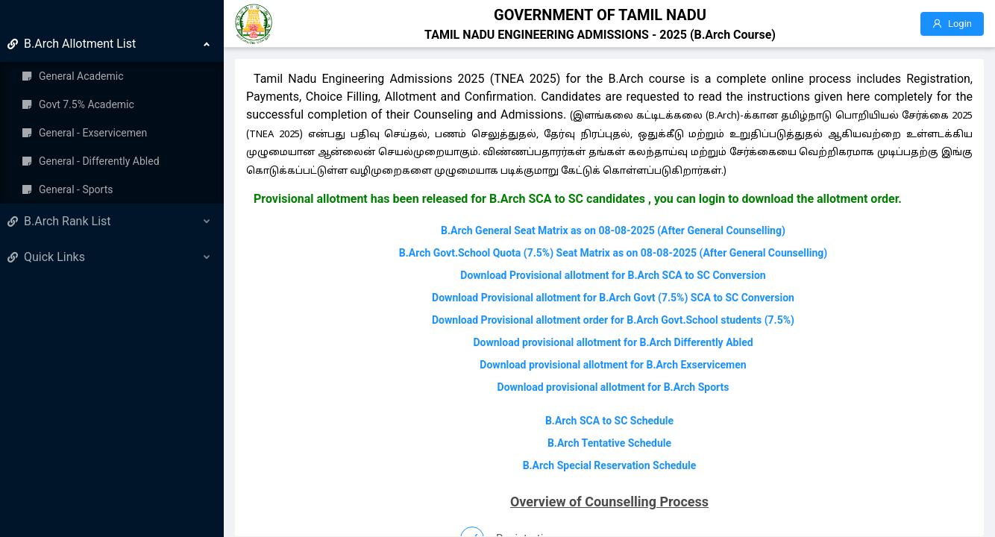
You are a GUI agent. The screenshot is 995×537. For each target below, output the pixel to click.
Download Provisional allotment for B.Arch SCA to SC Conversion (612, 275)
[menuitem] (112, 116)
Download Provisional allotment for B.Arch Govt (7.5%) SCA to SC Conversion (613, 298)
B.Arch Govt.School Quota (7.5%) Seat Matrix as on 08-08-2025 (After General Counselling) (613, 253)
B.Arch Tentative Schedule (609, 443)
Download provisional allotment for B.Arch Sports (613, 387)
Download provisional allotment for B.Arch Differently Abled (613, 342)
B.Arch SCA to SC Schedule (609, 421)
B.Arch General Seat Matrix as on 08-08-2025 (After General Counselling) (613, 230)
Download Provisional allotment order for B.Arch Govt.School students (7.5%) (613, 320)
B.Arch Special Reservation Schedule (610, 465)
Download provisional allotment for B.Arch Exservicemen (613, 365)
